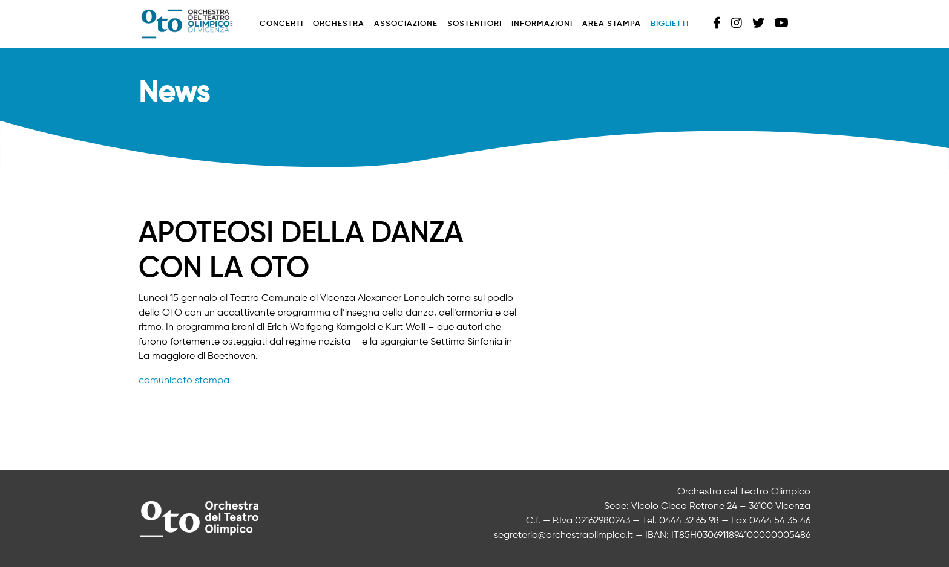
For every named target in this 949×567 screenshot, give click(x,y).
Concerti (281, 24)
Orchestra (338, 24)
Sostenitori (474, 24)
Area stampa (611, 24)
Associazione (406, 24)
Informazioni (542, 24)
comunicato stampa (184, 381)
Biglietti (670, 24)
